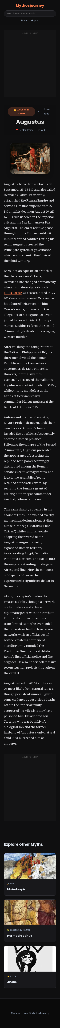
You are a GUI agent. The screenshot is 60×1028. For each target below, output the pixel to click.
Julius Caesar (13, 293)
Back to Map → (30, 20)
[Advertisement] (30, 66)
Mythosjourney (30, 5)
